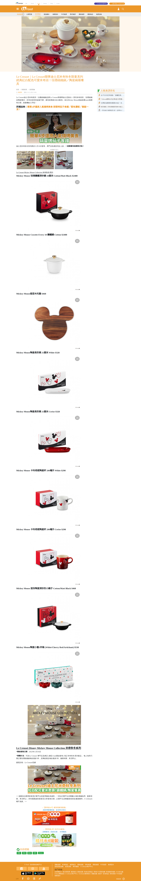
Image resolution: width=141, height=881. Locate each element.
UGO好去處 (119, 872)
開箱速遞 (80, 864)
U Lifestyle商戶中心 (86, 866)
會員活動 (68, 866)
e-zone (58, 3)
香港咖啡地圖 (110, 872)
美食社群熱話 (88, 872)
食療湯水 (55, 14)
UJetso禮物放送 (60, 873)
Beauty (45, 3)
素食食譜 (81, 14)
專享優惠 (76, 866)
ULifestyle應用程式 (84, 873)
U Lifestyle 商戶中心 (102, 3)
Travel (32, 3)
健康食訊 (73, 864)
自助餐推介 (58, 872)
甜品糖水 (46, 14)
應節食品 (90, 14)
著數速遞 (57, 864)
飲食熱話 (65, 864)
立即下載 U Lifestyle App (118, 3)
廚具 (35, 853)
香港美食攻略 (59, 866)
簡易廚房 (20, 14)
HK (26, 3)
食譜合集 (99, 14)
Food (38, 3)
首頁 (17, 89)
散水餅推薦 (66, 872)
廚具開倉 (38, 14)
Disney (41, 853)
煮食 (19, 853)
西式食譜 (73, 14)
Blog (51, 3)
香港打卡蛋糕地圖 (99, 872)
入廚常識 (29, 14)
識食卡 (100, 873)
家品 (29, 853)
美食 (24, 853)
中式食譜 (64, 14)
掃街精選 (88, 864)
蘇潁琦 (20, 92)
